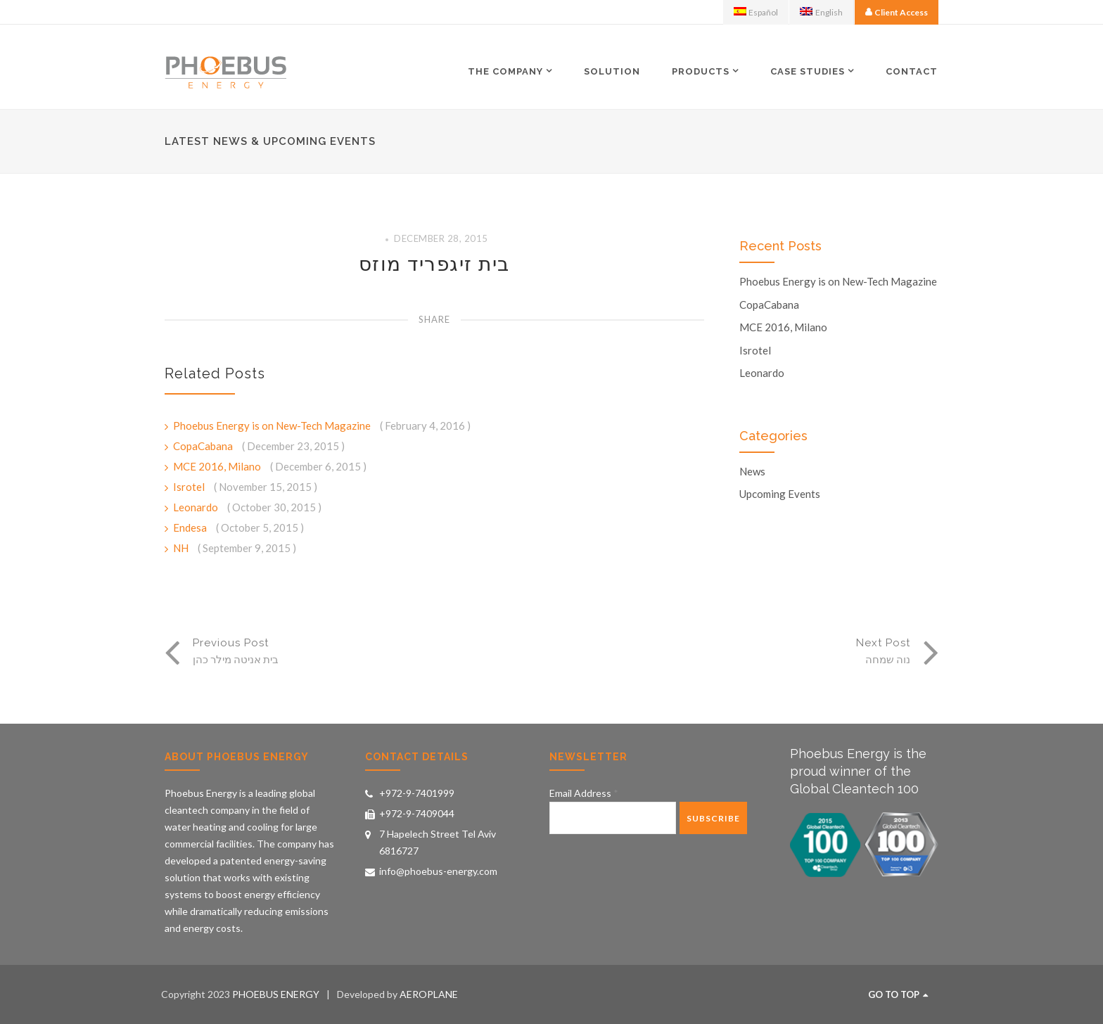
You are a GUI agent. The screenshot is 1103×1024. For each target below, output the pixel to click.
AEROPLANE (429, 994)
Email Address (583, 793)
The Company (505, 71)
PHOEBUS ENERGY (275, 994)
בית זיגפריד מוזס (434, 264)
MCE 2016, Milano (218, 466)
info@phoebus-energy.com (438, 871)
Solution (612, 71)
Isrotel (190, 486)
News (752, 472)
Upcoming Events (779, 494)
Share (434, 319)
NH (182, 548)
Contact (912, 71)
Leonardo (196, 507)
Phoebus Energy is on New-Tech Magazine (273, 425)
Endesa (191, 527)
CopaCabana (204, 446)
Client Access (901, 12)
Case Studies (807, 71)
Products (700, 71)
